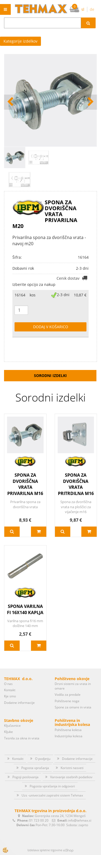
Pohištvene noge (67, 701)
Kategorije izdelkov (20, 41)
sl (82, 9)
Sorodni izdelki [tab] (50, 375)
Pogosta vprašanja (35, 768)
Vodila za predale (68, 694)
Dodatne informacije (19, 702)
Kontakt (9, 690)
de (92, 9)
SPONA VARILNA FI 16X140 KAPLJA (25, 609)
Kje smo (10, 696)
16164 (20, 294)
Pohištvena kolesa (68, 730)
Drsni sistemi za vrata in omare (73, 686)
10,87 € (80, 294)
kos (33, 294)
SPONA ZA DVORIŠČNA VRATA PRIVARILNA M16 (25, 484)
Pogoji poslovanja (25, 777)
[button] (90, 102)
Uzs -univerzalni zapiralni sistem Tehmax (52, 795)
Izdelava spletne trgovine (44, 850)
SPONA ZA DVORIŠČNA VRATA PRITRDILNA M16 (76, 484)
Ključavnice (12, 725)
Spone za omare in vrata (73, 707)
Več (12, 532)
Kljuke (8, 731)
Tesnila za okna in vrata (21, 738)
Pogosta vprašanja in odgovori (52, 786)
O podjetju (42, 758)
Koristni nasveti (72, 768)
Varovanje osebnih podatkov (71, 777)
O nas (8, 683)
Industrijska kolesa (68, 736)
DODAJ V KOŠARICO (50, 326)
